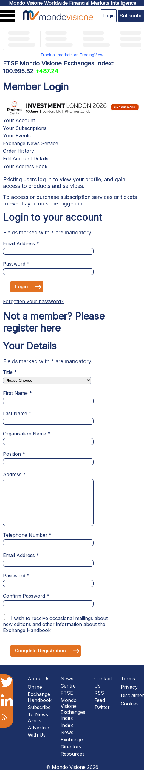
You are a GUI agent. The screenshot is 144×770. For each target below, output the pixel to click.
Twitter (102, 707)
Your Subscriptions (25, 128)
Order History (18, 151)
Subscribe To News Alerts (39, 713)
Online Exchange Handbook (40, 693)
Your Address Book (25, 166)
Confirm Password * (26, 596)
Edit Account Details (25, 159)
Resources (73, 754)
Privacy (129, 687)
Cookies (130, 704)
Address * (14, 474)
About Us (38, 679)
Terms (128, 679)
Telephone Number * (27, 535)
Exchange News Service (30, 143)
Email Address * (21, 243)
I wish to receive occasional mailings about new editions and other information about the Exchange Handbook (55, 624)
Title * (10, 372)
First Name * (17, 393)
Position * (14, 454)
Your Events (17, 136)
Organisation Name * (26, 434)
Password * (16, 264)
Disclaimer (132, 695)
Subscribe (131, 16)
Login (109, 16)
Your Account (19, 120)
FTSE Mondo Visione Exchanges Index (73, 705)
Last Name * (17, 413)
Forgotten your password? (33, 301)
